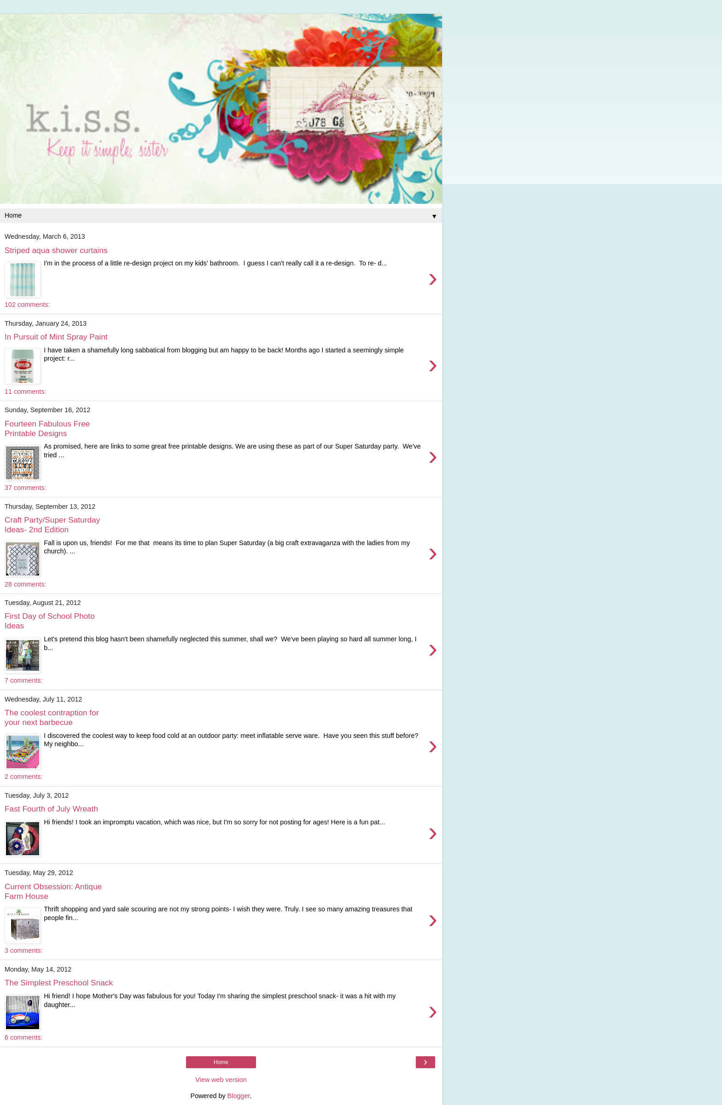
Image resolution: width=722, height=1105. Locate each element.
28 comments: (25, 584)
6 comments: (23, 1037)
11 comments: (25, 391)
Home (221, 1062)
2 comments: (23, 776)
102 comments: (27, 304)
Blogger (238, 1095)
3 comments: (23, 950)
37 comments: (25, 487)
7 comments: (23, 680)
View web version (221, 1079)
